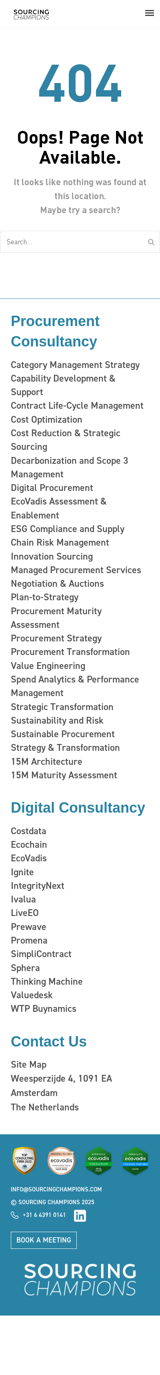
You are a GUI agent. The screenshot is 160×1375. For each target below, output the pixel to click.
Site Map (28, 1064)
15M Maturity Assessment (64, 775)
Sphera (25, 968)
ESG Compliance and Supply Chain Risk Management (67, 535)
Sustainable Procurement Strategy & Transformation (65, 741)
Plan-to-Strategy (44, 597)
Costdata (28, 831)
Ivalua (23, 899)
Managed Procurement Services (76, 570)
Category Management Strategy (75, 364)
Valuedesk (32, 995)
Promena (29, 940)
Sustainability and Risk (57, 720)
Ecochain (29, 844)
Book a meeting (43, 1240)
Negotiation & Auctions (57, 583)
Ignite (22, 872)
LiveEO (25, 912)
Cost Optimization (46, 419)
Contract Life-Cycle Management (77, 405)
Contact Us (49, 1041)
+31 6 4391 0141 (44, 1215)
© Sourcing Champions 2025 (52, 1202)
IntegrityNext (37, 885)
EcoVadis (29, 858)
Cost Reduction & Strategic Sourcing (65, 440)
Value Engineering (48, 665)
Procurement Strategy (56, 638)
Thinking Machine (47, 981)
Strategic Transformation (62, 706)
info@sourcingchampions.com (56, 1189)
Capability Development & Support (63, 385)
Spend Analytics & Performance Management (75, 686)
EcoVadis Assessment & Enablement (59, 508)
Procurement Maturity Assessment (56, 618)
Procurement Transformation (70, 651)
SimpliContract (41, 954)
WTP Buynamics (43, 1008)
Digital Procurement (52, 487)
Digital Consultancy (78, 807)
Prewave (28, 926)
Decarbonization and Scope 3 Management (69, 467)
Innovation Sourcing (52, 556)
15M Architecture (46, 761)
